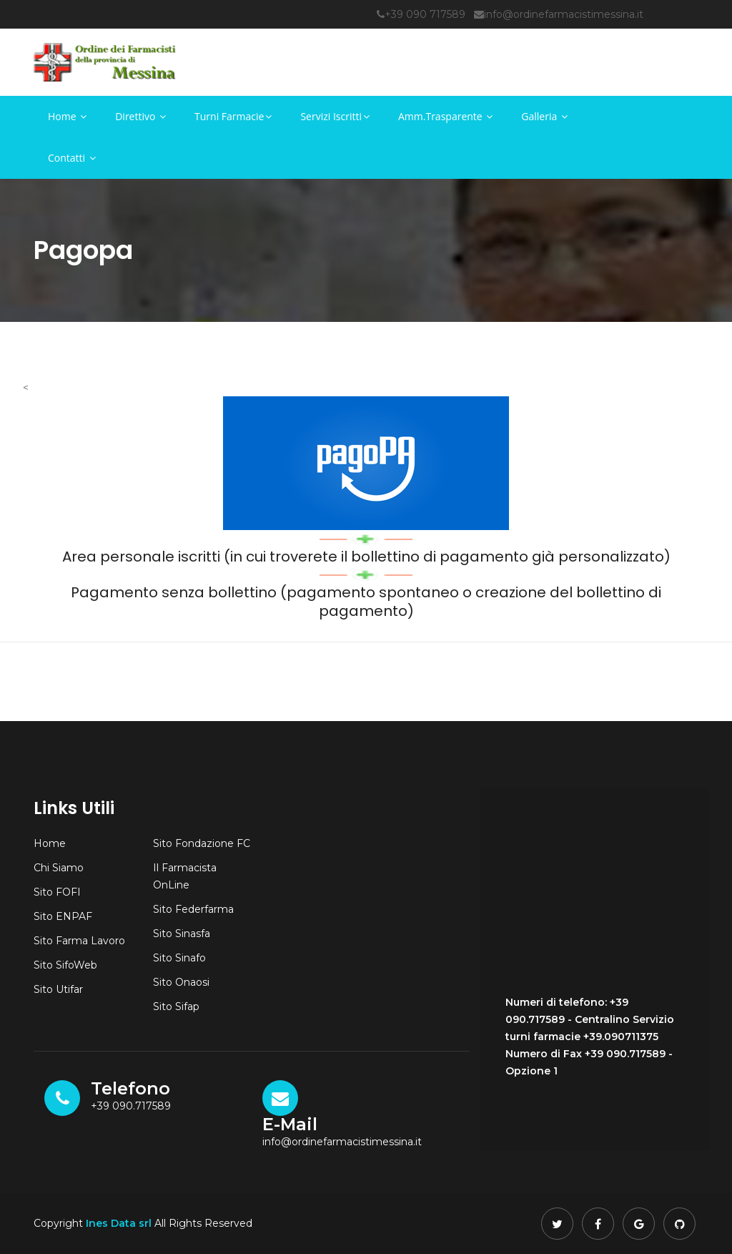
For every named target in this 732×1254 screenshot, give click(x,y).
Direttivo (140, 116)
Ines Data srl (119, 1223)
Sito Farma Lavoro (79, 940)
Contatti (72, 158)
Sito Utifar (58, 989)
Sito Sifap (176, 1006)
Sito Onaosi (181, 982)
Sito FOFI (57, 892)
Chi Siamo (59, 867)
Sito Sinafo (179, 957)
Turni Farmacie (233, 116)
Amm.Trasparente (445, 116)
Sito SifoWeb (65, 965)
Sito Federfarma (193, 909)
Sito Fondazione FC (201, 843)
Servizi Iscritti (335, 116)
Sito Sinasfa (181, 933)
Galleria (544, 116)
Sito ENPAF (63, 916)
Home (67, 116)
